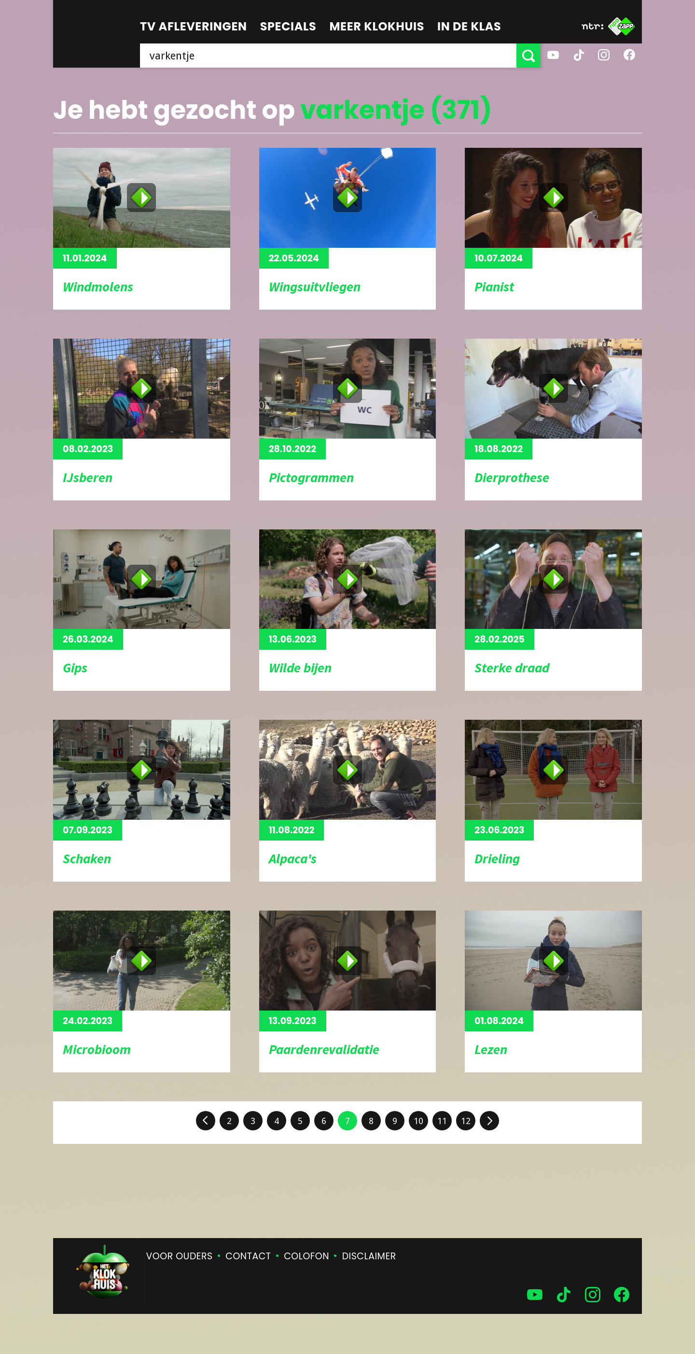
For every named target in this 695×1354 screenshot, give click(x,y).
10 (418, 1121)
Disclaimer (369, 1256)
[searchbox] (328, 55)
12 (466, 1121)
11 (442, 1121)
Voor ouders (179, 1256)
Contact (248, 1256)
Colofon (306, 1256)
